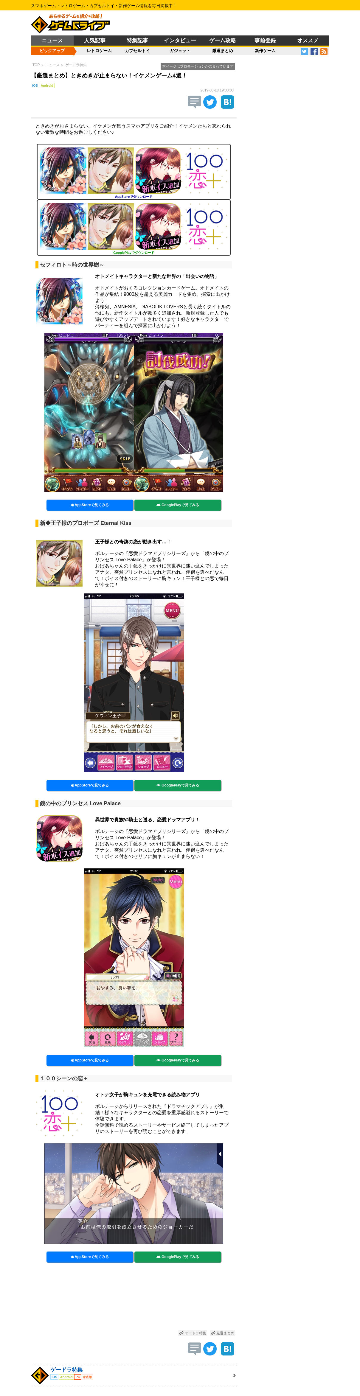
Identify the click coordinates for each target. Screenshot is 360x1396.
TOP (36, 65)
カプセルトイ (137, 50)
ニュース (52, 40)
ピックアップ (52, 50)
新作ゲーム (265, 50)
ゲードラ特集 (76, 65)
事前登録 (265, 40)
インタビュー (180, 40)
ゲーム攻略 (222, 40)
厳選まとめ (222, 50)
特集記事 (137, 40)
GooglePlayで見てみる (177, 505)
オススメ (308, 40)
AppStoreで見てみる (90, 505)
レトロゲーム (99, 50)
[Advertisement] (134, 1299)
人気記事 (94, 40)
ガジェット (180, 50)
